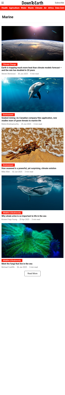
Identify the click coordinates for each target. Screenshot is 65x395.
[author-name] (9, 73)
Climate (38, 8)
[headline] (32, 69)
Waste (31, 8)
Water (23, 8)
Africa (51, 8)
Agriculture (14, 8)
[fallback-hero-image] (32, 43)
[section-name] (9, 64)
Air (45, 8)
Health (5, 8)
